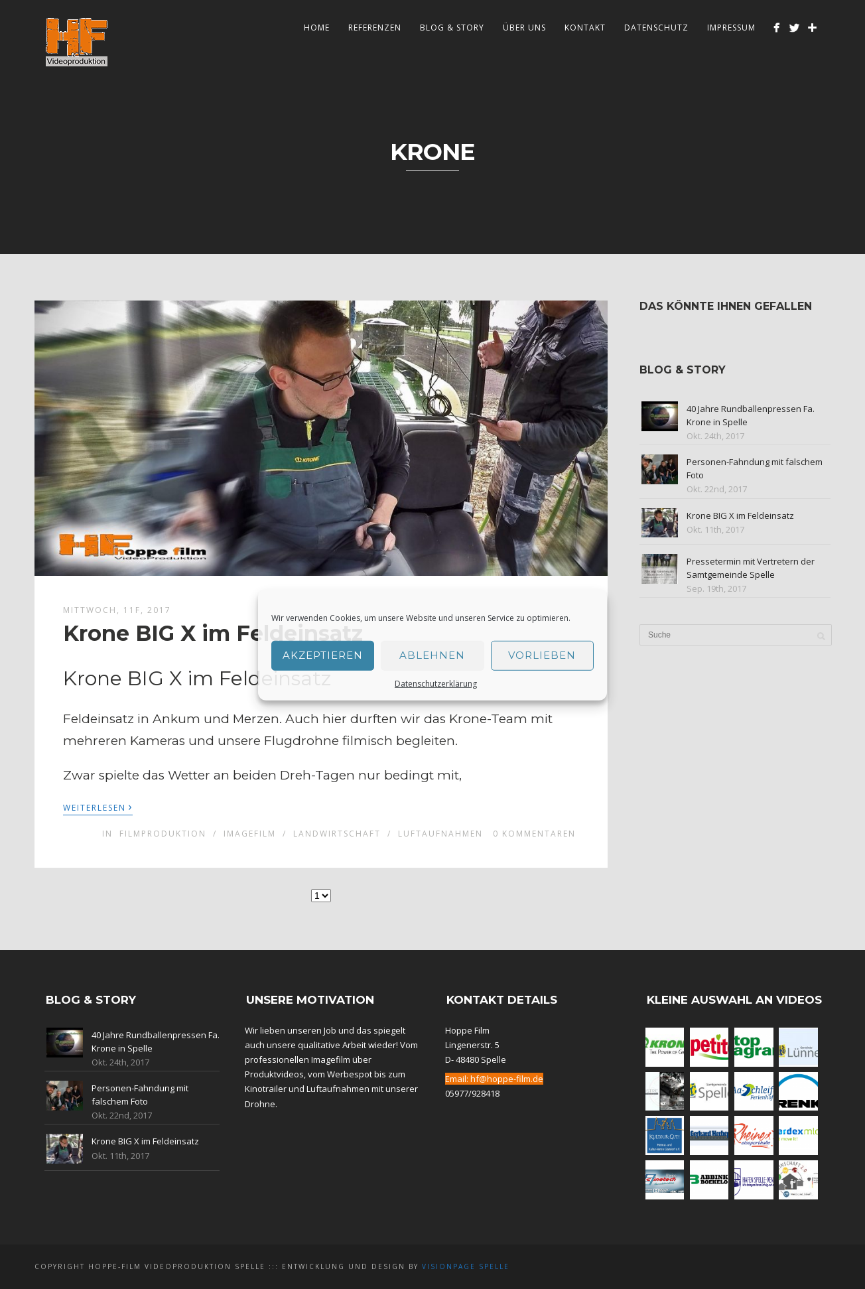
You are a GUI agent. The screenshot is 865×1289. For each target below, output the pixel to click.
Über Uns (524, 27)
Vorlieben (542, 655)
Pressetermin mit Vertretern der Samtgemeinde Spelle (751, 567)
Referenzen (374, 27)
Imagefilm (250, 833)
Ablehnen (432, 655)
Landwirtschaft (337, 833)
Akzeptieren (323, 655)
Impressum (731, 27)
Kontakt (585, 27)
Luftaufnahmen (440, 833)
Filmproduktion (162, 833)
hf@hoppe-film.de (506, 1079)
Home (317, 27)
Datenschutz (656, 27)
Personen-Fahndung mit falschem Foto (140, 1094)
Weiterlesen (98, 806)
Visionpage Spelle (465, 1266)
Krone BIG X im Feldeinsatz (213, 633)
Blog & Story (452, 27)
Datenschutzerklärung (436, 683)
